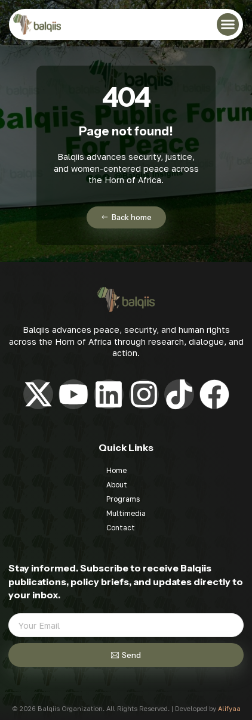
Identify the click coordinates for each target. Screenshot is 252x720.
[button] (228, 24)
